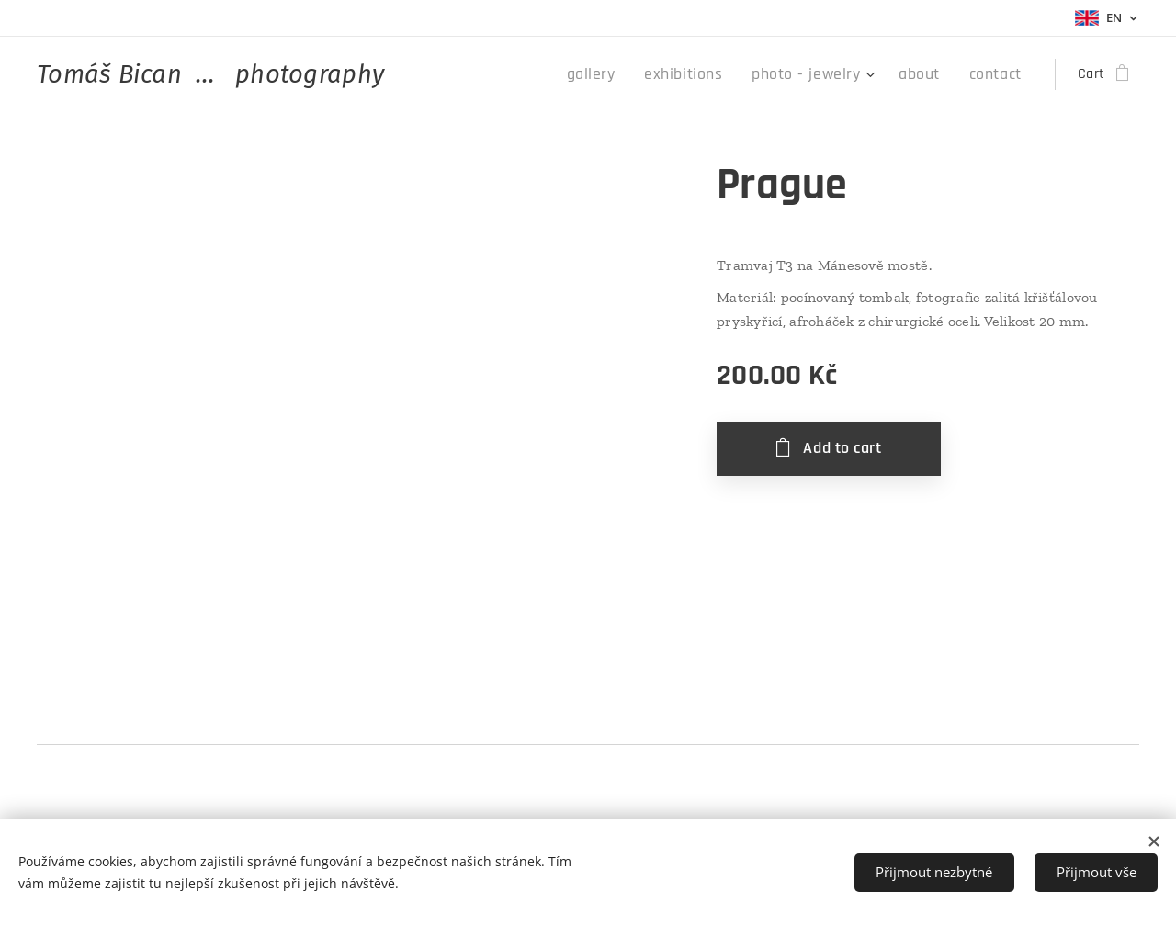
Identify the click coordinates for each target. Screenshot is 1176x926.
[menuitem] (625, 74)
